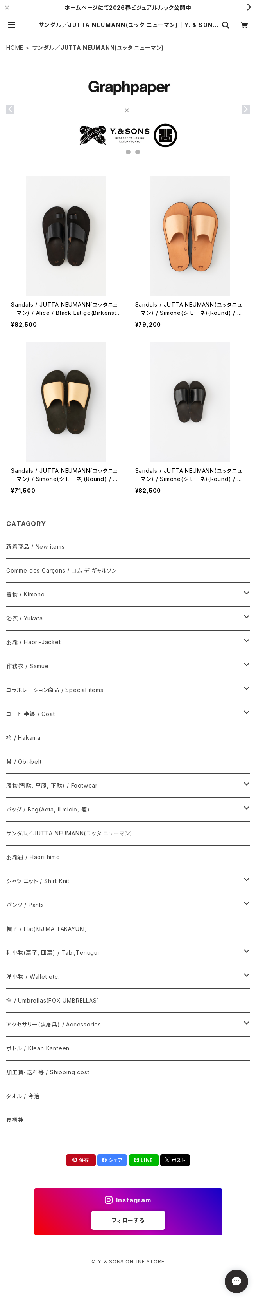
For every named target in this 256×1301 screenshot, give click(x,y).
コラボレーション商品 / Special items (55, 690)
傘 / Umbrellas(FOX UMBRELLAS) (52, 1000)
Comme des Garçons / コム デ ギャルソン (61, 570)
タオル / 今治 (22, 1096)
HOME (14, 47)
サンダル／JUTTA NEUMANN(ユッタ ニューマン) (69, 833)
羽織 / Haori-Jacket (33, 642)
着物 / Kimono (25, 594)
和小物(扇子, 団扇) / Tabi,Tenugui (52, 952)
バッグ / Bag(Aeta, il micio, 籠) (48, 809)
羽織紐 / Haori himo (33, 857)
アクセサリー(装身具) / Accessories (53, 1024)
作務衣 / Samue (27, 666)
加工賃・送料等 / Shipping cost (47, 1072)
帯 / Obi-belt (24, 761)
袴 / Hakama (23, 737)
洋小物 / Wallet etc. (33, 976)
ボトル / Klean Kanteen (38, 1048)
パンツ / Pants (25, 905)
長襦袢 (14, 1120)
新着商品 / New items (35, 546)
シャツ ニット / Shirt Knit (38, 881)
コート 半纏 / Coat (30, 713)
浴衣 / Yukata (24, 618)
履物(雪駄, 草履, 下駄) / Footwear (52, 785)
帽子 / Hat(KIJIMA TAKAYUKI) (47, 928)
